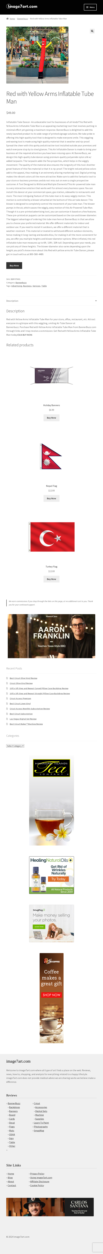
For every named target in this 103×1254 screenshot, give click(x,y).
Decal (12, 1122)
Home (12, 18)
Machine (39, 1114)
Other (12, 1145)
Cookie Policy (37, 1185)
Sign (11, 1138)
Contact (12, 1185)
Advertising (16, 286)
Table (44, 286)
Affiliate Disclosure (39, 1181)
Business (27, 286)
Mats (11, 1130)
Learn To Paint (41, 1122)
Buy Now (14, 265)
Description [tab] (12, 300)
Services (36, 286)
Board (12, 1114)
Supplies (39, 1118)
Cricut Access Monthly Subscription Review (30, 708)
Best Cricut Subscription (21, 713)
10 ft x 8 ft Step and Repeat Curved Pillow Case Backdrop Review (39, 688)
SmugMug (39, 1130)
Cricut (37, 1103)
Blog (10, 1177)
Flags (12, 1126)
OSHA (12, 1134)
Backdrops (14, 1107)
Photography (41, 1126)
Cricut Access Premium (20, 698)
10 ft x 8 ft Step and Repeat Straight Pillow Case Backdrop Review (40, 693)
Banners (13, 1111)
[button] (92, 31)
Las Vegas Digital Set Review (23, 719)
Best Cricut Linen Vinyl (20, 703)
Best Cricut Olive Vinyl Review (23, 678)
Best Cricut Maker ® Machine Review (26, 724)
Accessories (41, 1107)
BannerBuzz (14, 1103)
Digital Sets (41, 1111)
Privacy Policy (37, 1173)
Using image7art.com (41, 1177)
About (11, 1181)
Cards (12, 1118)
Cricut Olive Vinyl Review (21, 683)
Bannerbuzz (22, 18)
